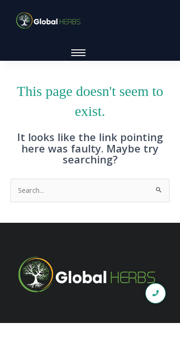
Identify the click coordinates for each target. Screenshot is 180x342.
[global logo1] (49, 21)
